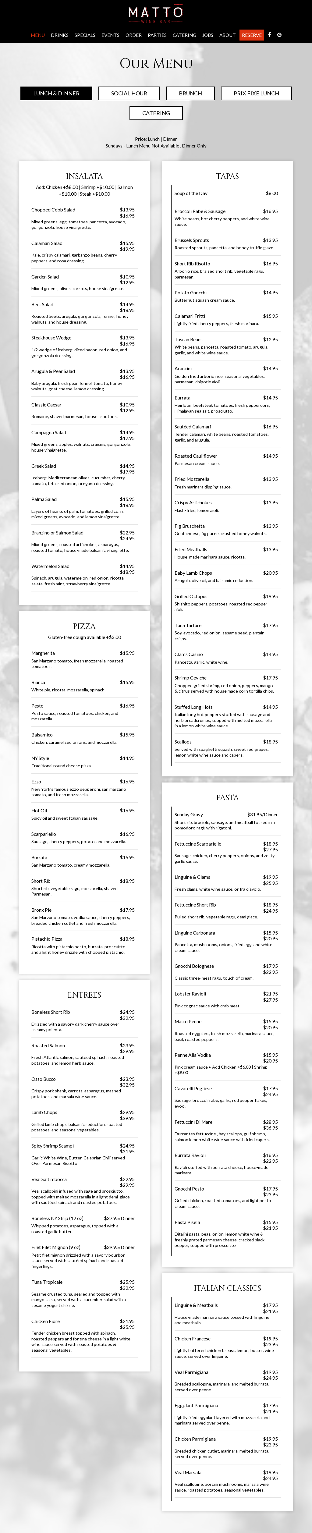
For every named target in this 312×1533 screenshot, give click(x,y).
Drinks (60, 35)
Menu (38, 35)
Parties (157, 35)
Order (134, 35)
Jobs (207, 35)
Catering (184, 35)
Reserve (252, 35)
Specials (85, 35)
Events (110, 35)
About (227, 35)
